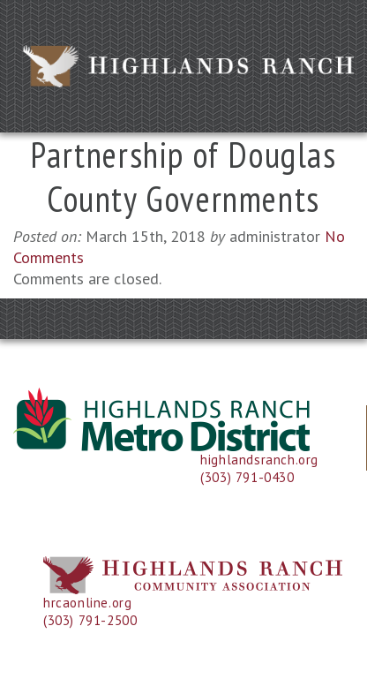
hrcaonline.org (87, 602)
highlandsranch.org (259, 459)
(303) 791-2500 (90, 620)
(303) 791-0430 (247, 477)
